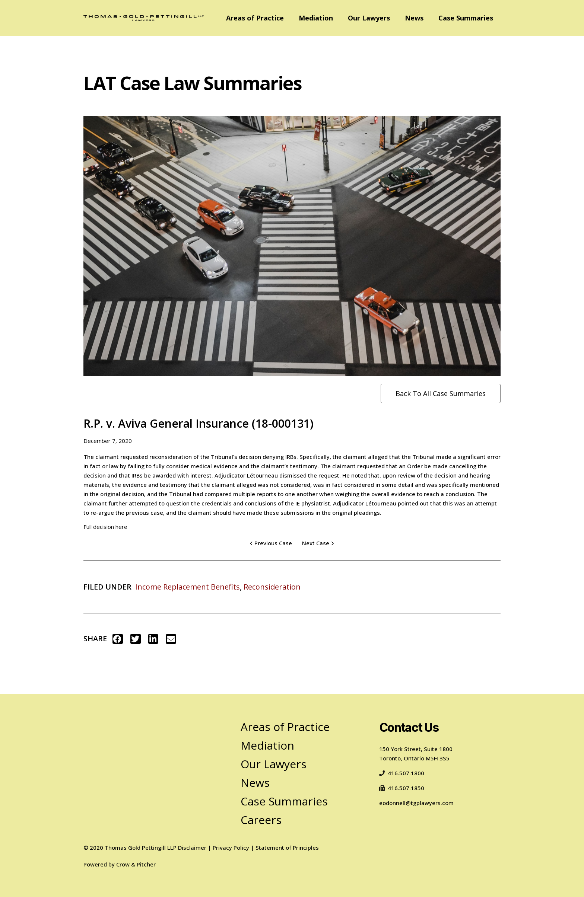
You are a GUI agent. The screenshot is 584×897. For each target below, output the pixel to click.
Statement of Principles (287, 847)
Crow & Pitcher (136, 864)
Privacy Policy (231, 847)
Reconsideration (272, 587)
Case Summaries (465, 17)
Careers (261, 819)
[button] (117, 639)
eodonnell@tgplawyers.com (416, 803)
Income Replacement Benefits (187, 587)
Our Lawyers (369, 17)
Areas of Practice (255, 17)
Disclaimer (192, 847)
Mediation (316, 17)
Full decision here (105, 526)
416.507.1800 (401, 773)
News (414, 17)
